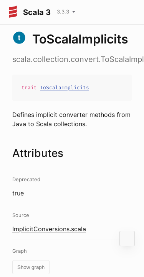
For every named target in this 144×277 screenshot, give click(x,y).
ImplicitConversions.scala (49, 229)
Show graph (31, 267)
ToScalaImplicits (64, 87)
